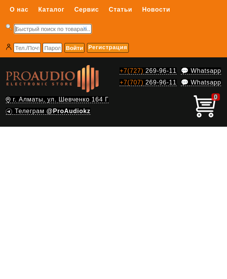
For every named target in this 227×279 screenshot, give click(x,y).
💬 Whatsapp (201, 70)
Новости (156, 9)
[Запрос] (53, 29)
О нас (19, 9)
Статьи (120, 9)
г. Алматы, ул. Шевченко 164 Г (57, 99)
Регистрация (107, 47)
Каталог (51, 9)
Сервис (86, 9)
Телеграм (48, 111)
